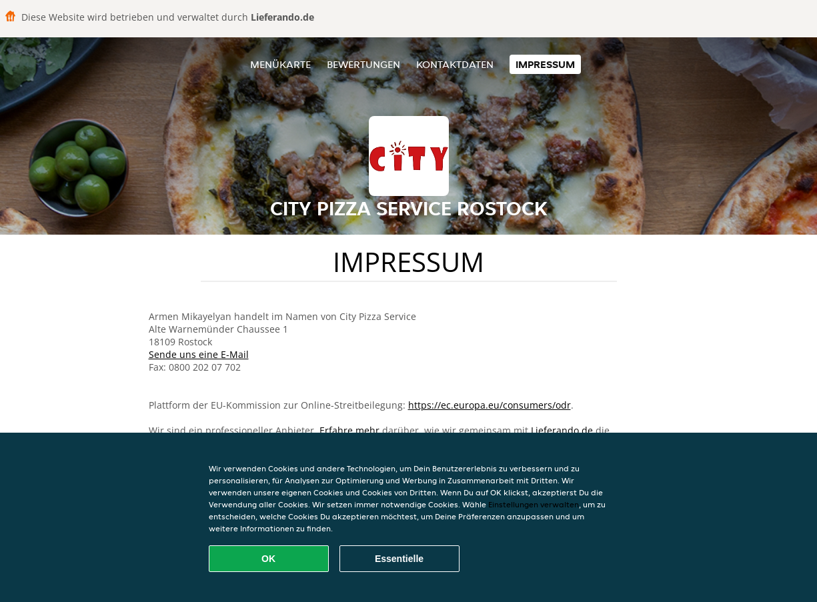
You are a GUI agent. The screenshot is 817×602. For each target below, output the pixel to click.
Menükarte (280, 64)
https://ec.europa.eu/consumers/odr (489, 405)
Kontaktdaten (455, 64)
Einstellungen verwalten (533, 504)
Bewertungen (363, 64)
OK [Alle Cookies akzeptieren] (268, 558)
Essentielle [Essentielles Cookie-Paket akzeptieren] (399, 558)
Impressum (545, 64)
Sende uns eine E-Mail (199, 354)
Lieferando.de (562, 430)
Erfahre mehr (349, 430)
